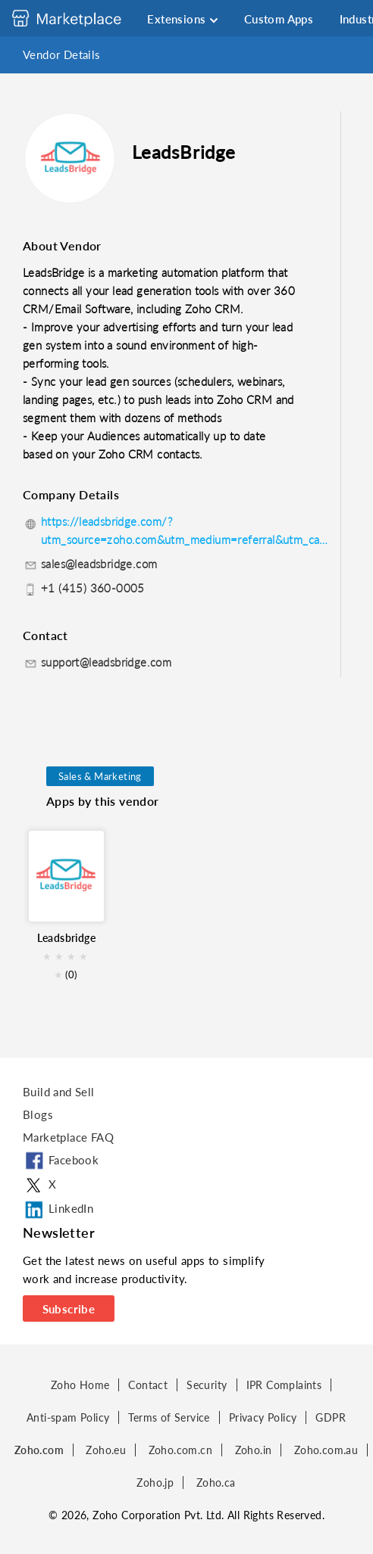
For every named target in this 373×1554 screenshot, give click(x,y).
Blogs (38, 1114)
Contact (148, 1384)
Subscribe (69, 1309)
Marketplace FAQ (68, 1137)
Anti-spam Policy (68, 1417)
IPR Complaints (284, 1384)
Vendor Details (62, 54)
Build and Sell (59, 1092)
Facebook (61, 1161)
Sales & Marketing (100, 776)
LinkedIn (58, 1209)
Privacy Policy (263, 1417)
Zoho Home (80, 1384)
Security (206, 1384)
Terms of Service (168, 1417)
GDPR (330, 1417)
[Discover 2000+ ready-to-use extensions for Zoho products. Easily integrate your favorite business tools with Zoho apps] (78, 18)
